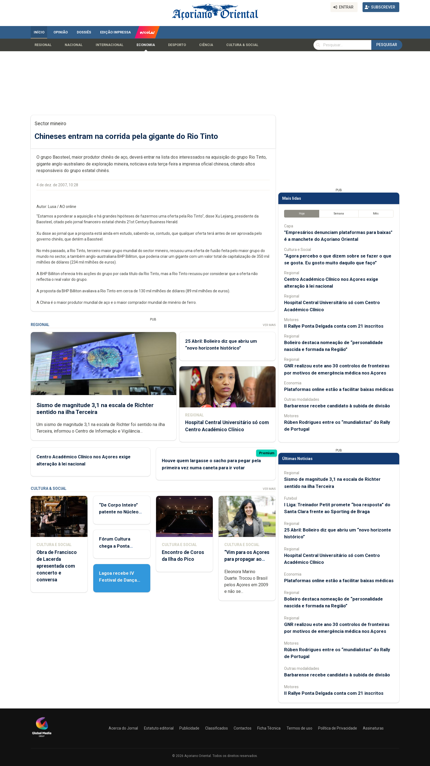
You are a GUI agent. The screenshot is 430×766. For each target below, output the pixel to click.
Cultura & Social (242, 45)
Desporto (177, 45)
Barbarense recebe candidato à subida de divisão (337, 405)
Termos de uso (299, 728)
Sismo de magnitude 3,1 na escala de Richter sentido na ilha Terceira (95, 408)
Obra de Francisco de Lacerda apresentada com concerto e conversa (56, 566)
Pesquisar (386, 44)
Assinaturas (373, 728)
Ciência (206, 45)
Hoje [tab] (302, 213)
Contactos (242, 728)
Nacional (74, 45)
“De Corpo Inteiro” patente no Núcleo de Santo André (118, 511)
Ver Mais (269, 325)
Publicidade (189, 728)
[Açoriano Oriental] (42, 737)
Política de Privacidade (337, 728)
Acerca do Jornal (123, 728)
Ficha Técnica (269, 728)
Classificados (216, 728)
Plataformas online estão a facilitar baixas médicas (339, 389)
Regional (43, 45)
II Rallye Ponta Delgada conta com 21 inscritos (333, 326)
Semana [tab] (339, 213)
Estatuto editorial (159, 728)
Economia (146, 45)
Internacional (109, 45)
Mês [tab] (376, 213)
